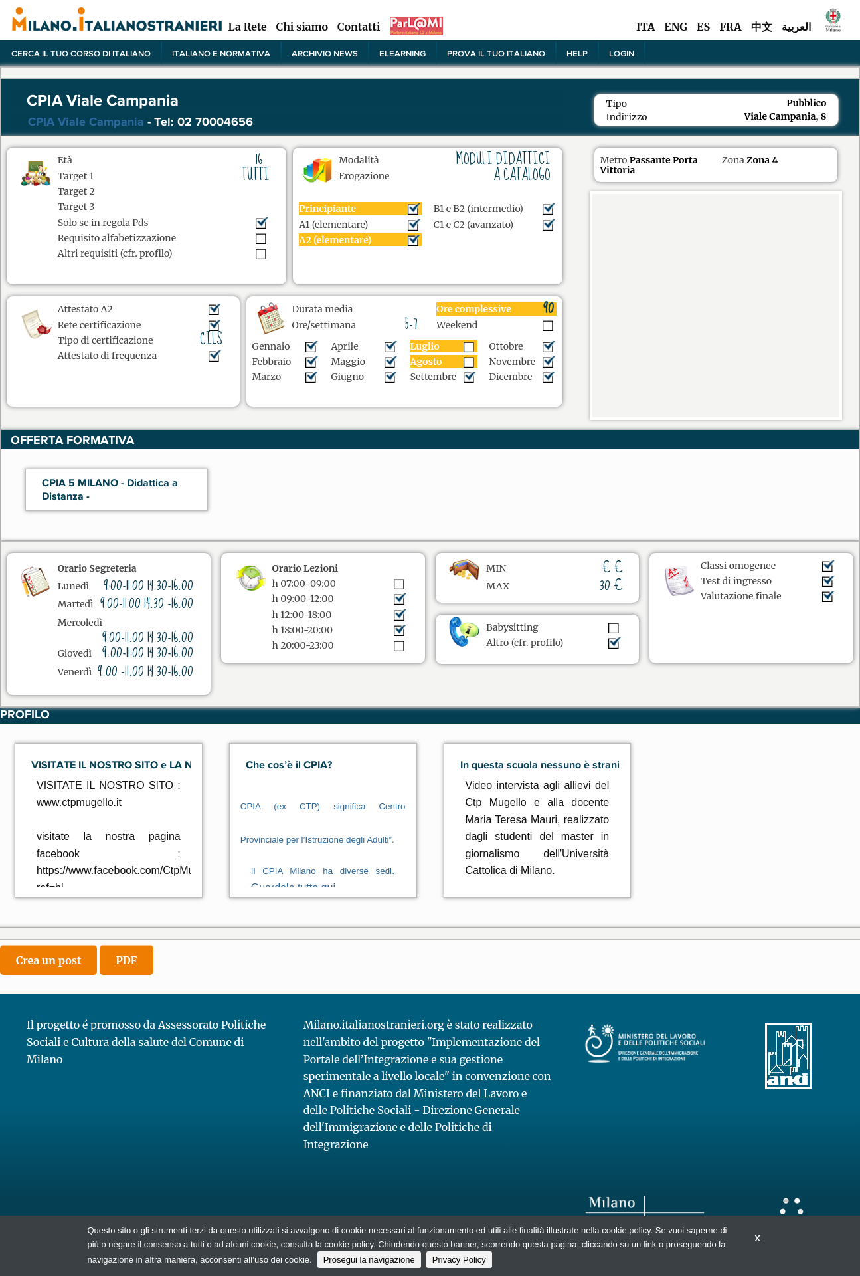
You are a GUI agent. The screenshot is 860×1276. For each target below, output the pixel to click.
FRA (730, 26)
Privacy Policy (459, 1260)
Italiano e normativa (221, 53)
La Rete (247, 26)
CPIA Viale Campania (86, 121)
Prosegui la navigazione (369, 1260)
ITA (645, 26)
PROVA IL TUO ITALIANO (496, 53)
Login (621, 53)
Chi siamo (302, 26)
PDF (126, 960)
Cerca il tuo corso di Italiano (81, 53)
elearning (402, 53)
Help (577, 53)
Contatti (358, 26)
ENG (675, 26)
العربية (796, 26)
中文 (761, 26)
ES (703, 26)
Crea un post (48, 960)
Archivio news (325, 53)
